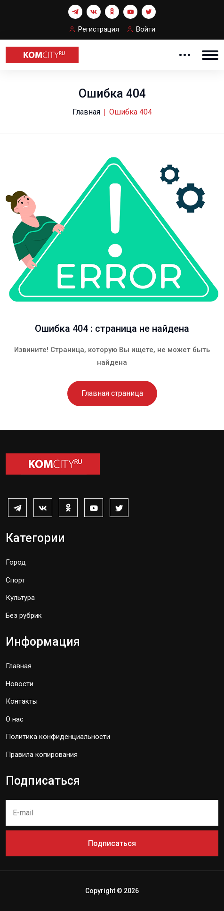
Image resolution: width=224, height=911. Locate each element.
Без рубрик (24, 615)
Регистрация (98, 29)
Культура (20, 597)
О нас (15, 719)
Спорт (15, 580)
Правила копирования (42, 754)
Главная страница (112, 393)
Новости (19, 684)
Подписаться (112, 843)
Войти (145, 29)
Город (16, 562)
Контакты (22, 701)
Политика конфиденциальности (58, 736)
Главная (86, 111)
